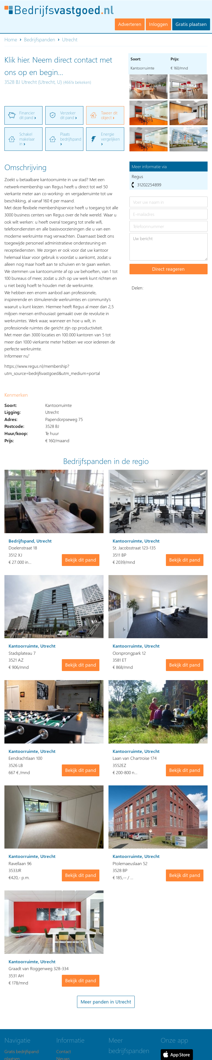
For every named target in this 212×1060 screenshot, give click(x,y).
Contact (63, 1051)
